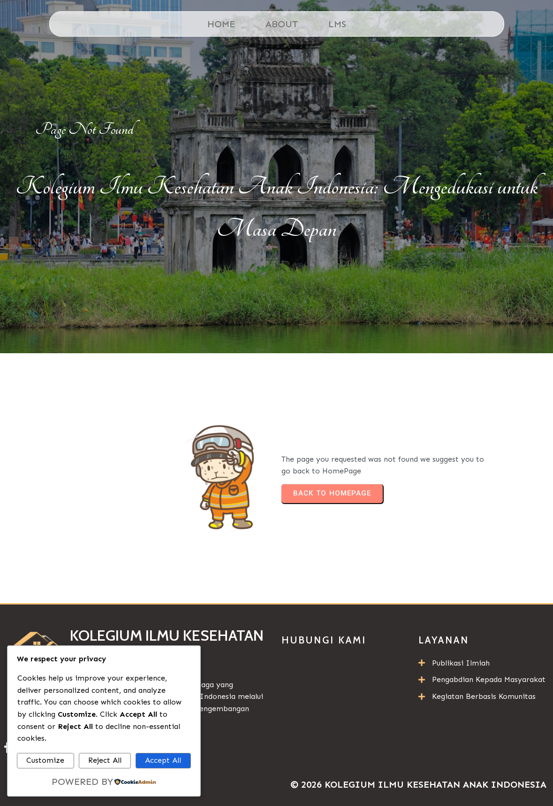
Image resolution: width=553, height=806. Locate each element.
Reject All (104, 760)
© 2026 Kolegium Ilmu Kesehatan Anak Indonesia (418, 784)
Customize (45, 760)
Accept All (163, 760)
